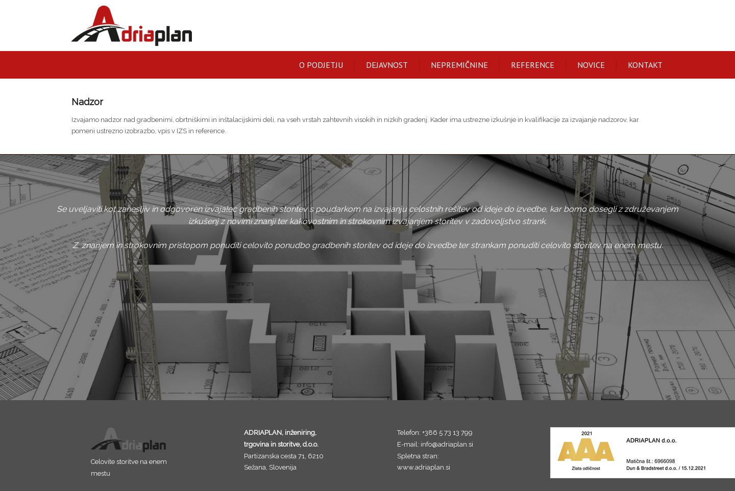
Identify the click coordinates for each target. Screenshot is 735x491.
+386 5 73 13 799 (447, 432)
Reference (532, 65)
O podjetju (321, 65)
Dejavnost (387, 65)
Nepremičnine (459, 65)
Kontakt (645, 65)
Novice (591, 65)
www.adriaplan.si (423, 467)
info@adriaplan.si (447, 444)
